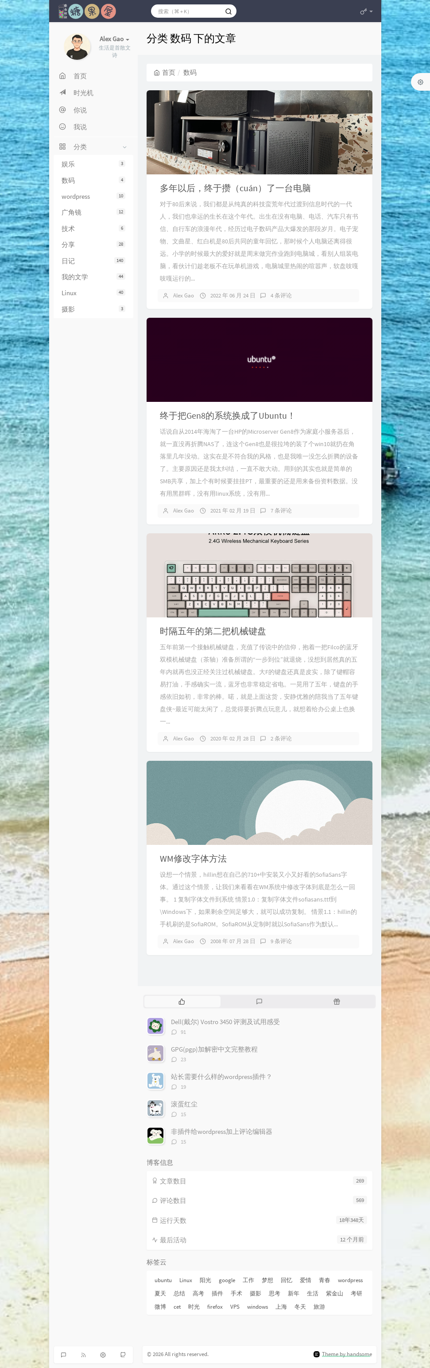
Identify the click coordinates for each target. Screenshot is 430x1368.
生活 (312, 1293)
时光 (194, 1306)
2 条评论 (281, 738)
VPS (235, 1306)
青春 (324, 1280)
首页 (164, 72)
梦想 (267, 1280)
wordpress (93, 196)
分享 (93, 244)
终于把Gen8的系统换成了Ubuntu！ (228, 415)
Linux (93, 293)
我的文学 (93, 277)
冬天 (300, 1306)
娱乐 (93, 164)
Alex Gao (183, 295)
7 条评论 (281, 510)
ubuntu (163, 1280)
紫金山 (334, 1293)
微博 (160, 1306)
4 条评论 (281, 295)
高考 (198, 1293)
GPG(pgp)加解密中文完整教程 (214, 1049)
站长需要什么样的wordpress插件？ (221, 1076)
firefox (215, 1306)
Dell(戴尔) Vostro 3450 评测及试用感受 (225, 1021)
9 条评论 (281, 941)
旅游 (319, 1306)
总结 (179, 1293)
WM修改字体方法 (193, 858)
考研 (356, 1293)
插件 (217, 1293)
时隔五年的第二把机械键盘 (213, 630)
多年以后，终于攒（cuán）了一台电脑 (235, 187)
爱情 (305, 1280)
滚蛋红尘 (184, 1104)
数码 (93, 180)
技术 (93, 228)
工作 (248, 1280)
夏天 (160, 1293)
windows (257, 1306)
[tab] (182, 1001)
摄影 (93, 309)
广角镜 (93, 212)
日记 (93, 261)
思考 (274, 1293)
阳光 (205, 1280)
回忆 (286, 1280)
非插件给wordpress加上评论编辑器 (221, 1131)
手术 (236, 1293)
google (227, 1280)
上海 (281, 1306)
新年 (293, 1293)
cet (177, 1306)
